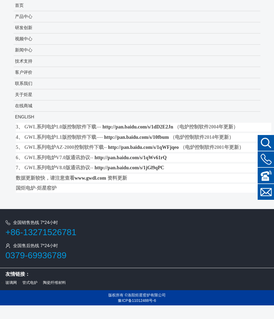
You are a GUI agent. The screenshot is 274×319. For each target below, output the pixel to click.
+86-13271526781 (40, 232)
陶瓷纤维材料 (54, 282)
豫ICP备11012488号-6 (137, 300)
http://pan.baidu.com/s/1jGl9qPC (129, 167)
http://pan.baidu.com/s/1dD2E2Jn (138, 127)
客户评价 (23, 72)
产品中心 (23, 16)
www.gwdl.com (90, 178)
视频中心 (23, 38)
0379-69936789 (35, 255)
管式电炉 (30, 282)
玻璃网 (11, 282)
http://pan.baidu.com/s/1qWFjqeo (143, 147)
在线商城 (23, 105)
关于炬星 (23, 94)
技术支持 (23, 61)
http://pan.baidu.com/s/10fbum (136, 137)
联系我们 (23, 83)
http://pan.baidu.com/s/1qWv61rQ (131, 157)
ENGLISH (24, 117)
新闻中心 (23, 50)
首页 (19, 5)
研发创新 (23, 27)
